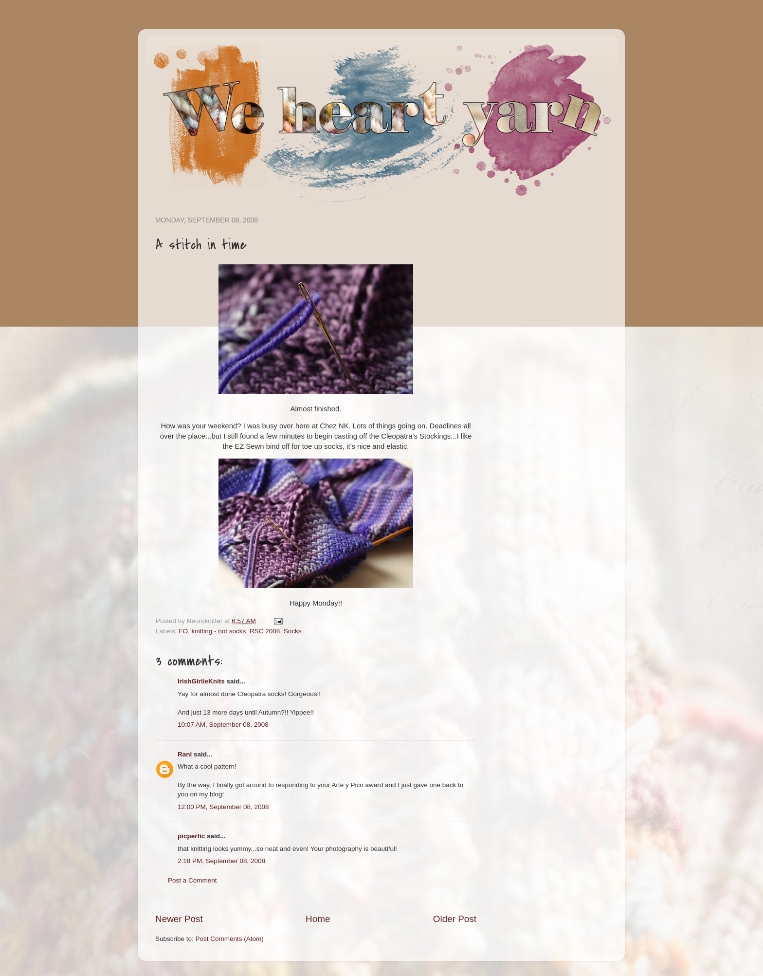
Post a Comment (192, 880)
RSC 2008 (265, 631)
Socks (293, 631)
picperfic (191, 836)
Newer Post (179, 919)
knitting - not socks (219, 631)
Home (318, 919)
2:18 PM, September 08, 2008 (221, 861)
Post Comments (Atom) (230, 938)
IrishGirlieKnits (201, 681)
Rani (185, 754)
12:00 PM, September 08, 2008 (223, 806)
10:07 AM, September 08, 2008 (223, 724)
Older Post (454, 919)
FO (183, 631)
